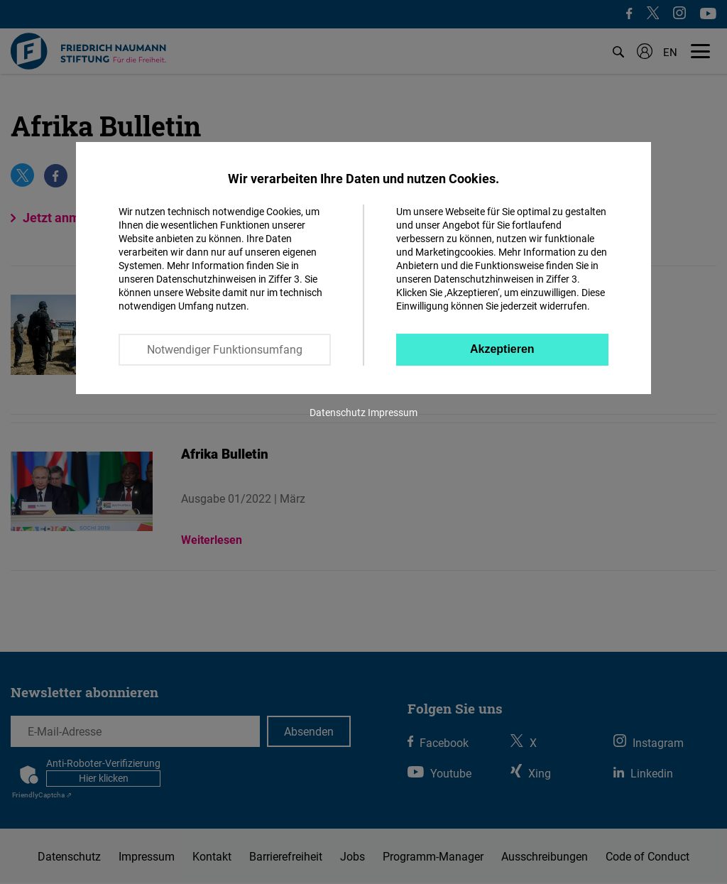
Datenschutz (338, 412)
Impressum (392, 412)
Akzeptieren (502, 349)
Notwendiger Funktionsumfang (224, 349)
